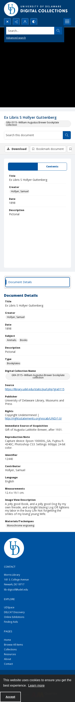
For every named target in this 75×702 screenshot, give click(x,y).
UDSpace (9, 607)
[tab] (23, 166)
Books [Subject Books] (23, 340)
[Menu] (67, 21)
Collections (10, 649)
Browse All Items (13, 644)
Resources (10, 654)
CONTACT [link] (9, 566)
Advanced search (16, 37)
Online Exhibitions (14, 617)
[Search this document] (33, 135)
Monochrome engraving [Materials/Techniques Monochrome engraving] (20, 525)
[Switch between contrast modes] (34, 21)
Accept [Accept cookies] (10, 696)
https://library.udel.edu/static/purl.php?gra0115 (34, 389)
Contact (8, 664)
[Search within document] (67, 135)
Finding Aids (11, 622)
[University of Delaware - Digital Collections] (36, 9)
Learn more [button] (36, 685)
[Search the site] (30, 30)
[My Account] (25, 21)
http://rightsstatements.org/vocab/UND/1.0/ (33, 418)
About (7, 659)
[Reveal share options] (16, 21)
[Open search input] (7, 21)
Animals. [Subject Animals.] (12, 340)
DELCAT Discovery (14, 612)
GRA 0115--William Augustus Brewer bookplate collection (32, 124)
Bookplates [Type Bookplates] (13, 363)
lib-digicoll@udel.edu (16, 589)
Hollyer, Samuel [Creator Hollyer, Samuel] (20, 191)
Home (7, 640)
